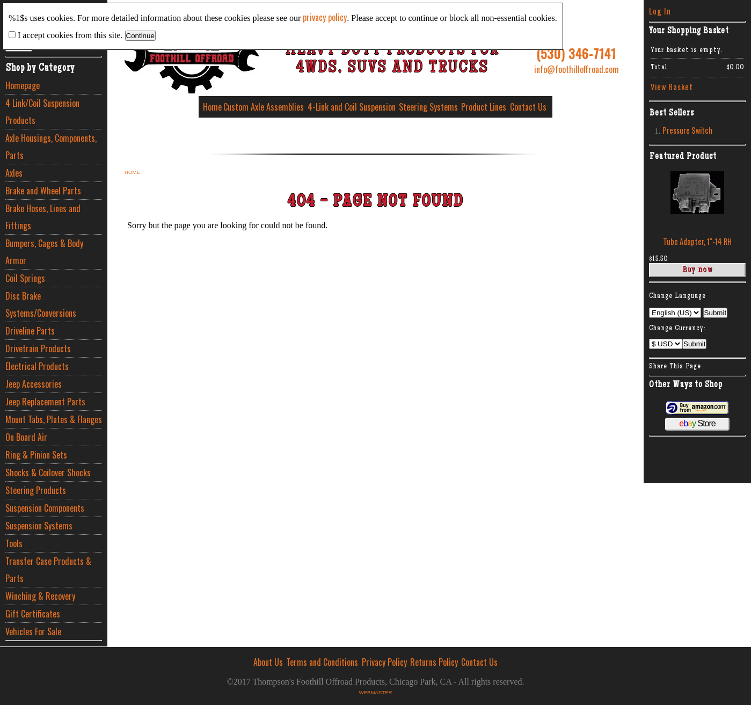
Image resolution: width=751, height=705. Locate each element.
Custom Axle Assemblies (263, 106)
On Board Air (26, 437)
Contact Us (528, 106)
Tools (14, 543)
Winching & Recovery (40, 596)
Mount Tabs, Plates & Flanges (53, 419)
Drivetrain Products (38, 348)
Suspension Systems (38, 525)
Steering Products (35, 490)
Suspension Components (44, 508)
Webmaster (375, 692)
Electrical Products (37, 366)
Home (212, 106)
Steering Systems (428, 106)
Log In (660, 11)
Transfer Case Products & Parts (48, 570)
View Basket (672, 86)
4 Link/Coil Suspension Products (42, 112)
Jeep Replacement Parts (45, 401)
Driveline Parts (30, 330)
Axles (14, 172)
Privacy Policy (384, 662)
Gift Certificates (32, 613)
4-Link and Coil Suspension (352, 106)
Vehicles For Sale (33, 631)
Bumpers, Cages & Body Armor (44, 252)
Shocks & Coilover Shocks (48, 472)
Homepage (22, 85)
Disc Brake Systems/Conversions (40, 304)
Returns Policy (434, 662)
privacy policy (325, 17)
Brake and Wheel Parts (43, 190)
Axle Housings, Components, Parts (51, 147)
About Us (268, 662)
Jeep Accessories (33, 383)
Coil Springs (25, 278)
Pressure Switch (687, 130)
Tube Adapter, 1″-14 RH (697, 241)
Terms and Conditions (322, 662)
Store (697, 423)
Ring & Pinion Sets (36, 454)
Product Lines (483, 106)
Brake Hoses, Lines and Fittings (43, 217)
